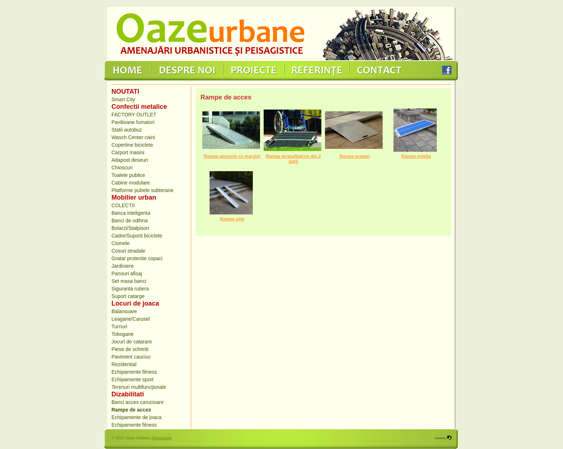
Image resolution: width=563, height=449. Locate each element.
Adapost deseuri (129, 160)
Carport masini (127, 152)
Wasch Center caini (133, 137)
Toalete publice (128, 175)
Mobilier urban (133, 197)
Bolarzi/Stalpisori (130, 228)
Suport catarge (128, 296)
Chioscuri (121, 167)
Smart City (123, 99)
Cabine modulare (130, 183)
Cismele (120, 243)
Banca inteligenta (130, 213)
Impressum (162, 438)
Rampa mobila (416, 156)
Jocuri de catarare (131, 341)
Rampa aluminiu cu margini (232, 156)
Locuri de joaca (135, 303)
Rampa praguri (354, 156)
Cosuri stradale (128, 251)
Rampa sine (232, 219)
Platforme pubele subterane (142, 190)
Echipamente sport (132, 379)
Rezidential (123, 364)
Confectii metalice (139, 106)
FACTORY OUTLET (133, 114)
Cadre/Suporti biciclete (136, 236)
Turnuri (119, 326)
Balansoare (124, 311)
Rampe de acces (131, 410)
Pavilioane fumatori (132, 122)
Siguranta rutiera (130, 289)
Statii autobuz (126, 130)
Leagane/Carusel (130, 319)
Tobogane (122, 334)
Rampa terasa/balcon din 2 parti (293, 159)
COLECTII (123, 205)
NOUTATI (125, 91)
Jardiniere (122, 266)
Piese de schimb (130, 349)
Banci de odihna (129, 220)
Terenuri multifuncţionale (138, 387)
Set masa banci (128, 281)
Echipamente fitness (134, 372)
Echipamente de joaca (136, 417)
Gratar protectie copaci (137, 258)
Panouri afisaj (126, 273)
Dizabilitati (127, 394)
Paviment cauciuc (131, 357)
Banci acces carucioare (137, 402)
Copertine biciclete (132, 145)
